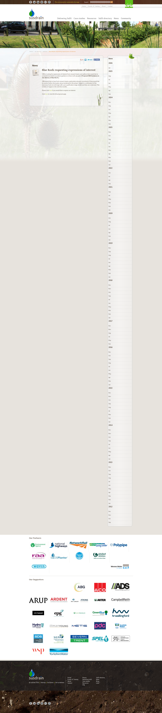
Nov (110, 132)
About (104, 6)
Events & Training (94, 6)
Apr (109, 90)
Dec (110, 102)
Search (86, 2)
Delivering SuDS (64, 18)
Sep (110, 139)
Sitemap (43, 682)
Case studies (79, 18)
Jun (109, 83)
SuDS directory (105, 18)
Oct (110, 136)
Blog (97, 681)
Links (97, 683)
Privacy (84, 678)
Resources (91, 18)
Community (126, 18)
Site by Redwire (59, 682)
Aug (110, 76)
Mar (110, 120)
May (110, 87)
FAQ (83, 685)
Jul (109, 80)
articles (45, 51)
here (50, 90)
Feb (110, 94)
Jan (109, 68)
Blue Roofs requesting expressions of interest (62, 51)
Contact (110, 6)
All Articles (38, 51)
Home (84, 6)
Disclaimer (50, 682)
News (116, 18)
